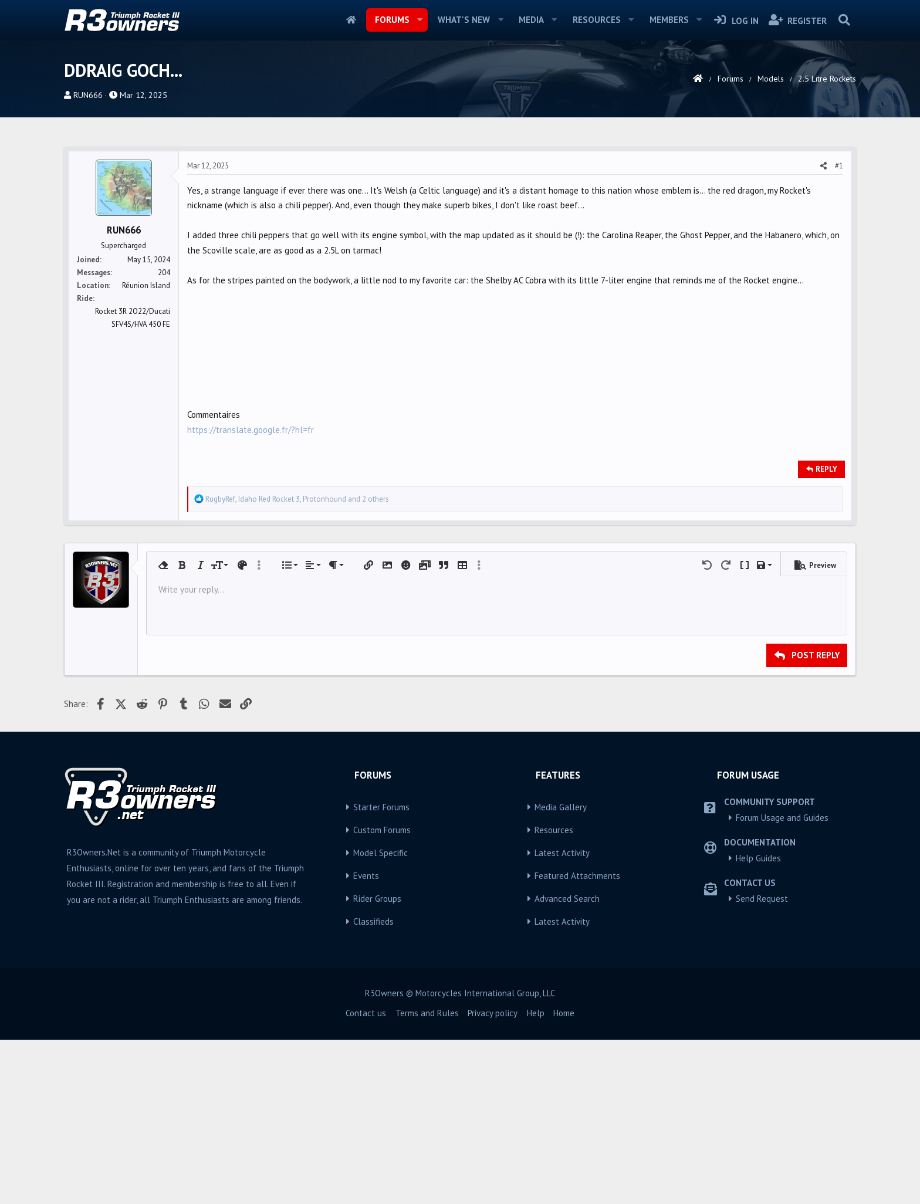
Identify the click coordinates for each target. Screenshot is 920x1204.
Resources (597, 19)
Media (531, 19)
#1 (839, 166)
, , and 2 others (297, 499)
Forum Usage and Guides (782, 817)
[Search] (844, 20)
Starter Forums (381, 807)
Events (366, 875)
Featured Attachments (577, 875)
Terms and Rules (427, 1013)
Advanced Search (567, 898)
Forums (392, 19)
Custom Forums (382, 830)
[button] (419, 20)
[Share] (823, 166)
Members (669, 19)
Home (351, 20)
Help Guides (758, 858)
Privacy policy (493, 1013)
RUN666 (88, 95)
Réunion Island (146, 285)
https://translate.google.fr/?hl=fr (250, 429)
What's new (464, 19)
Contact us (366, 1013)
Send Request (762, 898)
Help (535, 1013)
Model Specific (380, 852)
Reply (826, 469)
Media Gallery (561, 807)
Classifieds (373, 921)
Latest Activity (562, 852)
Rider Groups (377, 898)
